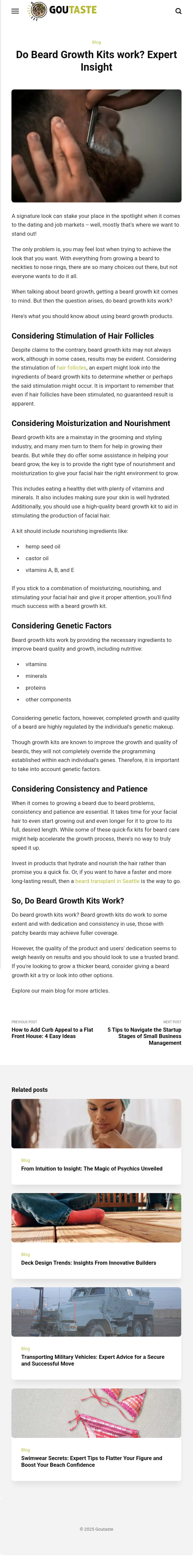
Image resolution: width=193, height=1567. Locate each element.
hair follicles (72, 368)
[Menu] (15, 11)
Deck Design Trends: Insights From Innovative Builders (89, 1273)
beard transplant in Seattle (108, 881)
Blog (96, 42)
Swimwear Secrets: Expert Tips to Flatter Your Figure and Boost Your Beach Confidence (92, 1473)
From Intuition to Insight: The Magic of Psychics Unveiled (93, 1179)
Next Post (139, 1042)
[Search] (178, 11)
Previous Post (53, 1039)
